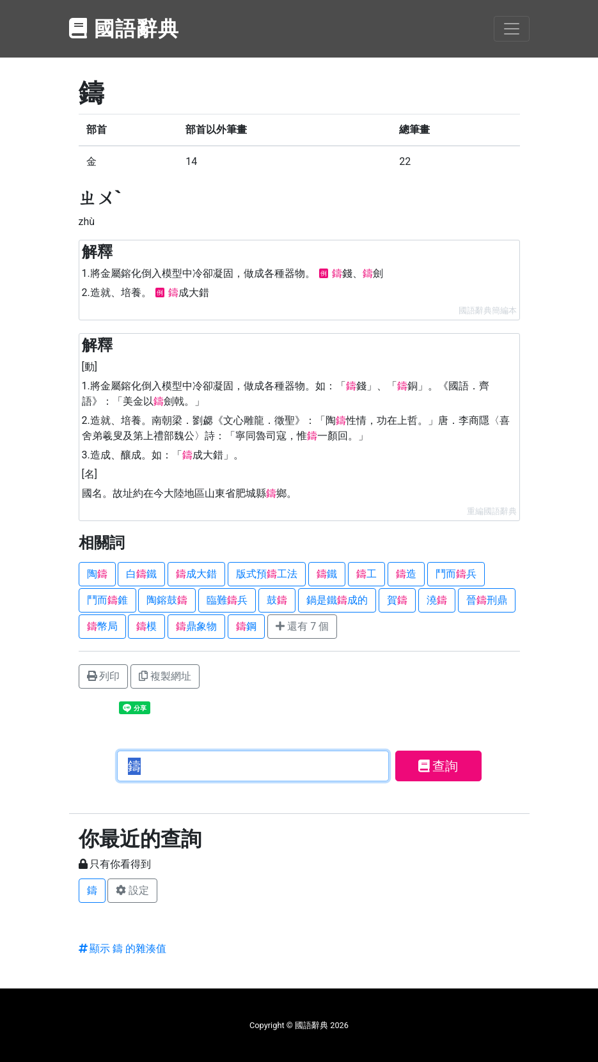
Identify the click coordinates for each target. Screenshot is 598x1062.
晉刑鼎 (486, 600)
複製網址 (165, 676)
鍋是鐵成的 (337, 600)
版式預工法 (266, 574)
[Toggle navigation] (512, 29)
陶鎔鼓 (166, 600)
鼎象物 (196, 626)
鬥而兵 (456, 574)
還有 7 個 (302, 626)
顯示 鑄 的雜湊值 (123, 948)
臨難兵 (227, 600)
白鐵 (141, 574)
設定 (132, 890)
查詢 (438, 766)
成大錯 (196, 574)
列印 (103, 676)
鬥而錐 (107, 600)
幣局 (102, 626)
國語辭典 (124, 29)
